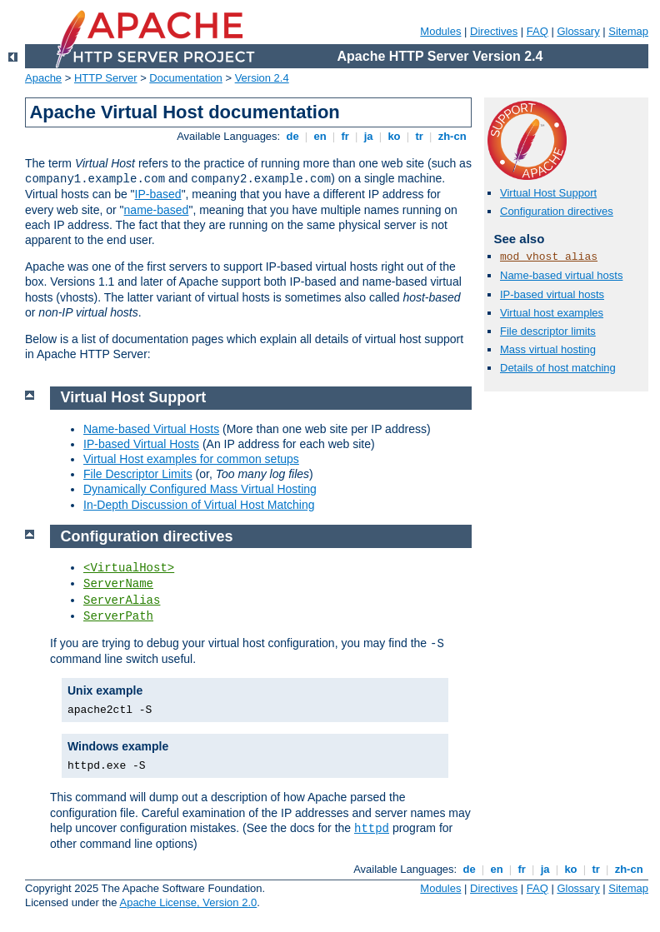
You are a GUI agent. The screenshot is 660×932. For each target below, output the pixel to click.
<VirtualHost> (128, 568)
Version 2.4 (262, 78)
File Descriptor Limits (137, 474)
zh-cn (452, 136)
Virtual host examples (551, 313)
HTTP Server (106, 78)
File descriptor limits (548, 331)
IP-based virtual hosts (552, 294)
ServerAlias (121, 600)
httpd (371, 828)
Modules (440, 31)
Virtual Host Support (548, 193)
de (292, 136)
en (320, 136)
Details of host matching (558, 367)
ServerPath (118, 616)
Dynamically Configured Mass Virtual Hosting (200, 489)
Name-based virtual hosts (561, 275)
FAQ (537, 31)
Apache (43, 78)
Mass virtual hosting (548, 349)
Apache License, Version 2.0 (188, 902)
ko (394, 136)
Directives (494, 31)
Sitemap (628, 31)
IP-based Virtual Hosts (141, 444)
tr (419, 136)
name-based (156, 210)
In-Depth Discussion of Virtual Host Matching (199, 504)
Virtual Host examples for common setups (191, 459)
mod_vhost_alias (549, 257)
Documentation (185, 78)
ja (368, 136)
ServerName (118, 584)
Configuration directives (556, 211)
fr (345, 136)
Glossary (578, 31)
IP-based (158, 194)
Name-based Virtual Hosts (151, 429)
